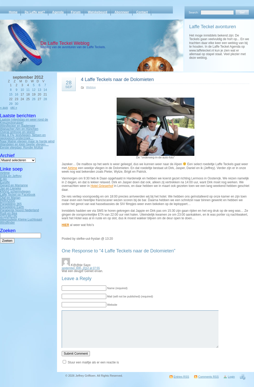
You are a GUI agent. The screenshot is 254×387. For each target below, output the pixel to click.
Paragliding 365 (11, 204)
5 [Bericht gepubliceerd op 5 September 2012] (34, 85)
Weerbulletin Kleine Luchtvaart (21, 219)
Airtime (5, 173)
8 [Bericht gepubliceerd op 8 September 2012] (11, 89)
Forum (75, 12)
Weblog (91, 87)
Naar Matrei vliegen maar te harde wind (27, 141)
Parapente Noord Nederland (19, 210)
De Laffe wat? (35, 12)
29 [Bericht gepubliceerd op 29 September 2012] (10, 103)
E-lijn (3, 179)
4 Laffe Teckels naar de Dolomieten (117, 79)
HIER (65, 225)
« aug (4, 107)
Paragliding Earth (12, 207)
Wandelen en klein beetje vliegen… (24, 144)
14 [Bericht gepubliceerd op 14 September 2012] (45, 89)
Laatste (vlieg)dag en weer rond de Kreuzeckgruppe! (24, 121)
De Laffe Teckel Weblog (64, 43)
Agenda (58, 12)
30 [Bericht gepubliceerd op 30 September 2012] (16, 103)
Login (231, 376)
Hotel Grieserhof (101, 186)
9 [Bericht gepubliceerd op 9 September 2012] (16, 89)
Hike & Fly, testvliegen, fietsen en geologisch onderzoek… (23, 136)
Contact (142, 12)
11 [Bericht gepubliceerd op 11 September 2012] (28, 89)
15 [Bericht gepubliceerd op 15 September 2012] (10, 94)
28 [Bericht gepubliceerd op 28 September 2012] (45, 99)
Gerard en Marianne (14, 185)
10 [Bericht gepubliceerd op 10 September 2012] (22, 89)
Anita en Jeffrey (11, 176)
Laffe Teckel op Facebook (17, 194)
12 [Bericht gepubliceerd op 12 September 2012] (33, 89)
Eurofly (5, 182)
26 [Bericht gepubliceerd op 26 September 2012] (33, 99)
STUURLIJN (8, 216)
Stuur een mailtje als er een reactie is (93, 362)
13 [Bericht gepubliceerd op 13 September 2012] (39, 89)
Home (13, 12)
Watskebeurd (97, 12)
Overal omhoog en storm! (17, 132)
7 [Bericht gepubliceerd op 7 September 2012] (45, 85)
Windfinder (7, 222)
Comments (208, 376)
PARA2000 (7, 201)
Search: (194, 12)
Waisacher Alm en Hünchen (19, 129)
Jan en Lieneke (10, 188)
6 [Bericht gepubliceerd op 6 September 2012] (39, 85)
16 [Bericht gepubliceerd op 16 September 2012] (16, 94)
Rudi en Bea (8, 213)
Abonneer (122, 12)
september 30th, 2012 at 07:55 (81, 267)
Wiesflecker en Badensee (17, 126)
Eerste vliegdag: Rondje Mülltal (21, 147)
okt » (13, 107)
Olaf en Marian (10, 198)
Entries (181, 376)
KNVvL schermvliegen (15, 191)
